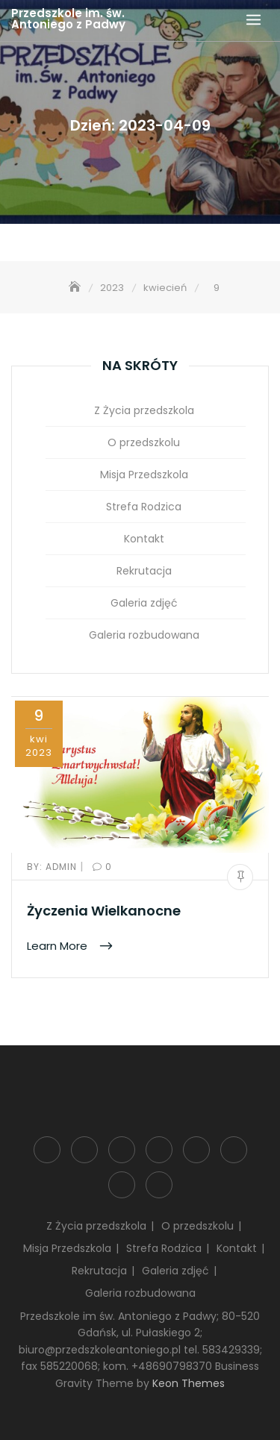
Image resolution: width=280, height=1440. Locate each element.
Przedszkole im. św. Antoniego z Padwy (68, 18)
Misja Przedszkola (144, 474)
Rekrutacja (144, 570)
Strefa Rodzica (143, 506)
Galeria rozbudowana (144, 634)
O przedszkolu (144, 442)
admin (53, 866)
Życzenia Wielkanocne (104, 910)
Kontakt (144, 538)
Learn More (58, 946)
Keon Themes (188, 1383)
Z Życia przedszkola (144, 410)
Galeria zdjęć (144, 602)
